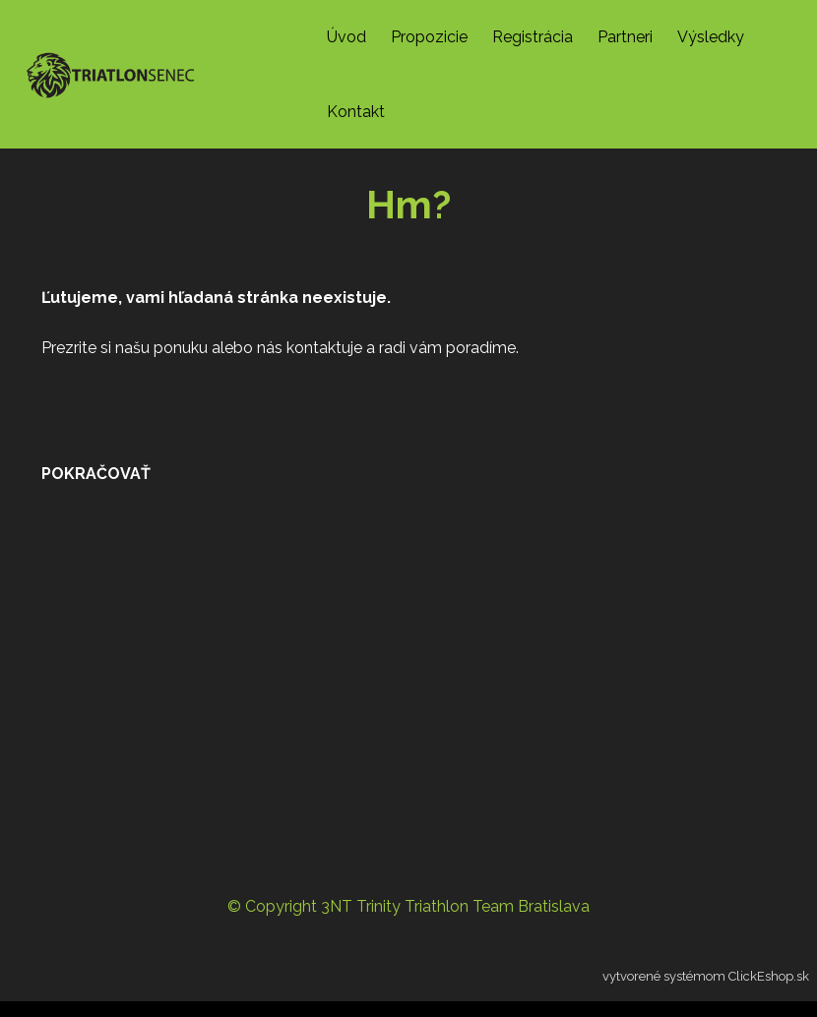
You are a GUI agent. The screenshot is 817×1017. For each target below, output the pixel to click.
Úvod (346, 37)
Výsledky (710, 37)
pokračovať (96, 473)
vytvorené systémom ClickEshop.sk (705, 976)
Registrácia (532, 37)
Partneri (625, 37)
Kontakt (356, 111)
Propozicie (429, 37)
